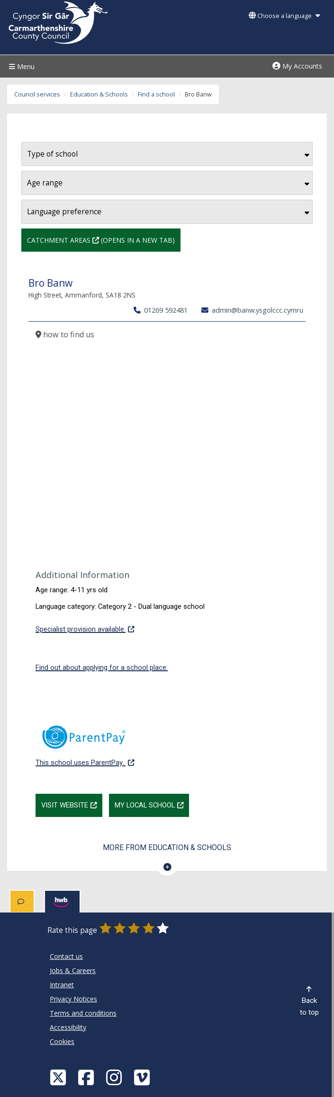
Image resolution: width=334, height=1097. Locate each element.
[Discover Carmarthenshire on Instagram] (115, 1077)
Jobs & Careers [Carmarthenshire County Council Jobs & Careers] (73, 970)
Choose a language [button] (284, 16)
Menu (21, 66)
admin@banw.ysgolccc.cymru (252, 310)
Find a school (156, 94)
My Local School (152, 804)
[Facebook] (87, 1077)
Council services (37, 94)
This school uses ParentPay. (85, 740)
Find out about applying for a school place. (102, 667)
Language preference (168, 212)
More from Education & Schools (167, 847)
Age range (168, 183)
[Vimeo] (143, 1077)
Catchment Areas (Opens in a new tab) (101, 239)
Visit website (71, 804)
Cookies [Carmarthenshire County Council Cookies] (62, 1041)
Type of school (168, 154)
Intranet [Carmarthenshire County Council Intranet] (62, 984)
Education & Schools (99, 94)
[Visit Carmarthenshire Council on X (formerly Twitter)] (59, 1077)
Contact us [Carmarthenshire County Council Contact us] (66, 956)
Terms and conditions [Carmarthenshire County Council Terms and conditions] (83, 1013)
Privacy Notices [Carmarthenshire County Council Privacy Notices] (73, 998)
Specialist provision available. (85, 628)
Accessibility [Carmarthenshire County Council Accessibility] (68, 1027)
